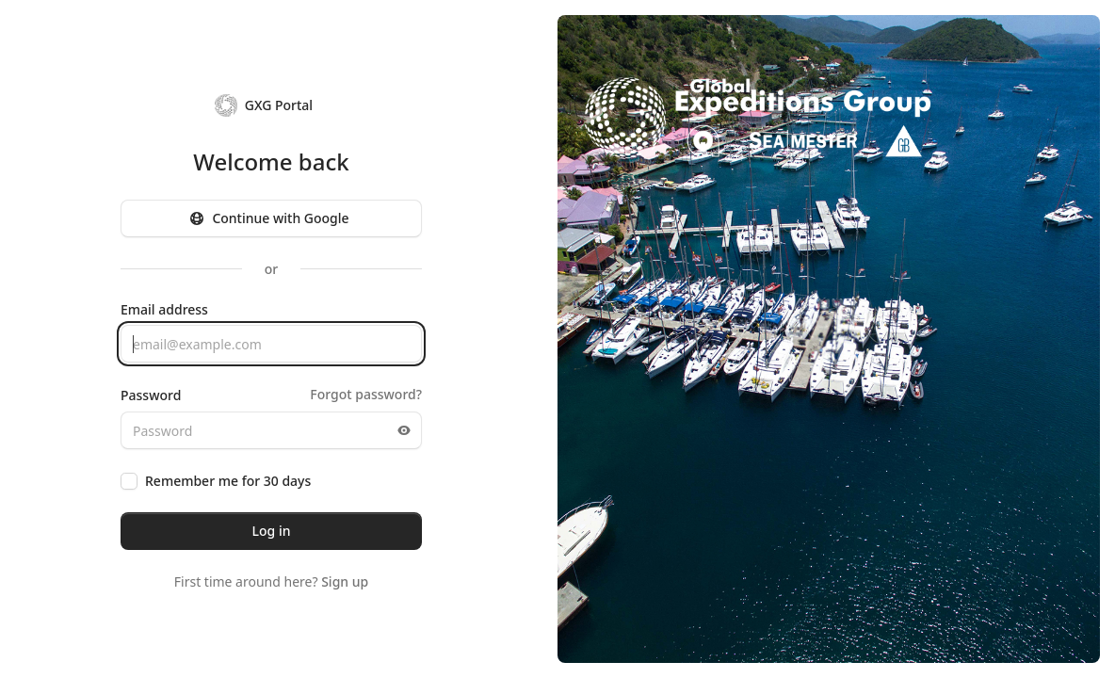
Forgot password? (366, 394)
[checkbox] (129, 481)
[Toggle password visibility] (404, 430)
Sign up (344, 581)
